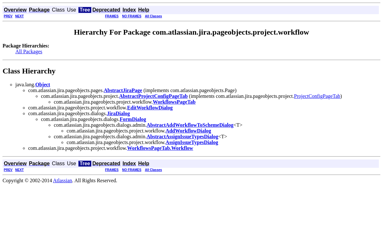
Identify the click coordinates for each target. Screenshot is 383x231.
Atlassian (62, 180)
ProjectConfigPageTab (317, 96)
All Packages (28, 51)
